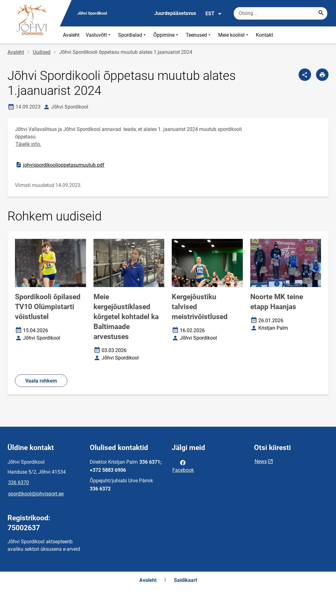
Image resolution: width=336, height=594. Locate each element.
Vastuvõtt (99, 35)
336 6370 (18, 482)
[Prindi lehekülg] (322, 74)
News (261, 461)
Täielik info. (28, 144)
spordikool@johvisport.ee (36, 494)
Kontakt (264, 35)
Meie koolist (234, 35)
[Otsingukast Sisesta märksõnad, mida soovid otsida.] (280, 13)
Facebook (183, 465)
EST (213, 13)
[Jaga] (305, 74)
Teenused (199, 35)
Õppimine (166, 35)
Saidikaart (185, 580)
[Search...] (321, 13)
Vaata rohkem (41, 381)
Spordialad (132, 35)
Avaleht (71, 35)
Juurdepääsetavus (175, 13)
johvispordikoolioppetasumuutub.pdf (59, 165)
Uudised (41, 52)
